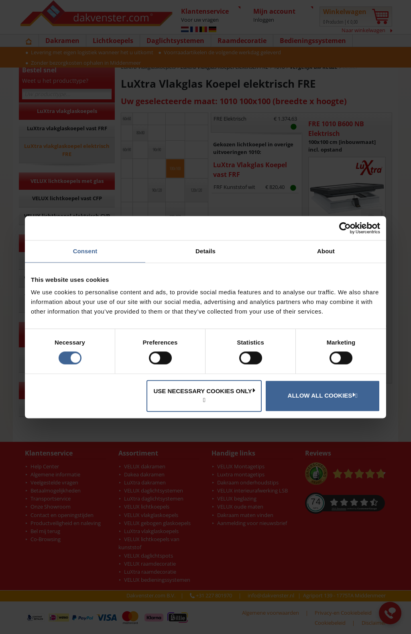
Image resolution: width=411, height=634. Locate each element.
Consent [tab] (85, 251)
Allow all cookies (321, 395)
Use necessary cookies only (204, 390)
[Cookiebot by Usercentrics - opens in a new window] (345, 228)
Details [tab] (205, 251)
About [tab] (326, 251)
